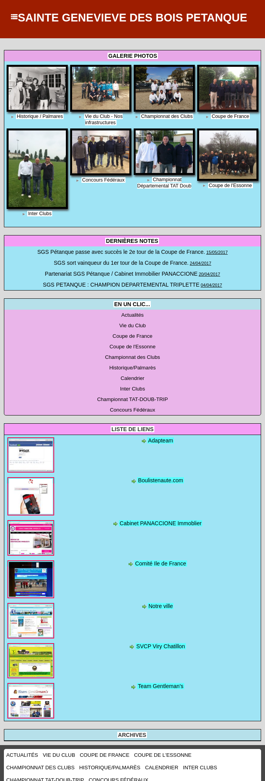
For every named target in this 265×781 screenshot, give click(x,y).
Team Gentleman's (160, 678)
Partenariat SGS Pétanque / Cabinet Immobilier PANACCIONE (121, 272)
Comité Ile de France (160, 556)
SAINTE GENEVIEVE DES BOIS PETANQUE (132, 17)
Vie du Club (132, 322)
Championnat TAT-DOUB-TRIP (133, 393)
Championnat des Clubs (167, 116)
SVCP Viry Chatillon (160, 639)
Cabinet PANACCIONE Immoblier (161, 516)
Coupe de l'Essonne (230, 185)
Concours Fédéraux (103, 180)
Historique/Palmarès (132, 362)
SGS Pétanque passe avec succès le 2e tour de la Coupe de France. (121, 251)
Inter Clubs (39, 213)
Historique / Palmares (40, 116)
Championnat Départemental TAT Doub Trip (164, 186)
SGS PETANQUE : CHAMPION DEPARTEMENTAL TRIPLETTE (121, 282)
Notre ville (160, 598)
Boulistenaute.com (160, 473)
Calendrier (132, 372)
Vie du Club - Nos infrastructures (103, 119)
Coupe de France (230, 116)
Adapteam (160, 433)
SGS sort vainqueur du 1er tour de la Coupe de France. (121, 261)
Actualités (132, 311)
